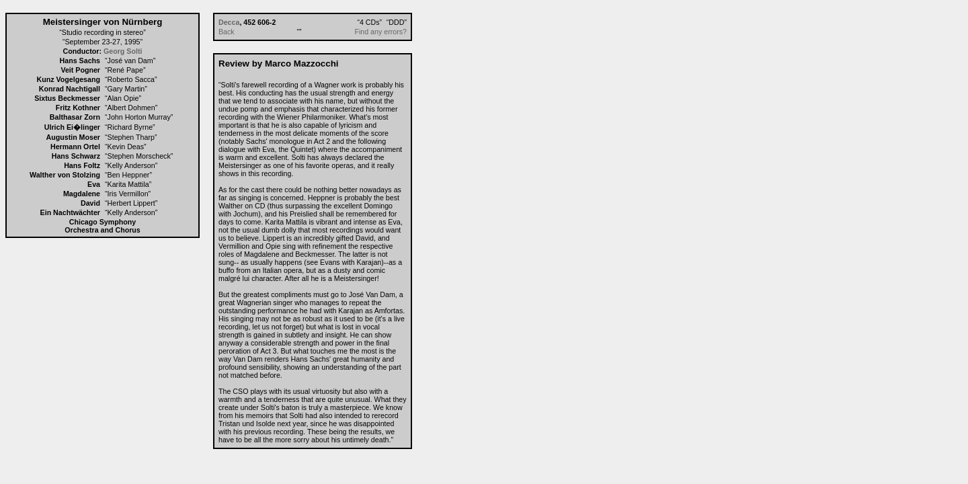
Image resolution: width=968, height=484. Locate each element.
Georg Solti (123, 51)
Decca (228, 22)
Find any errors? (380, 32)
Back (226, 32)
